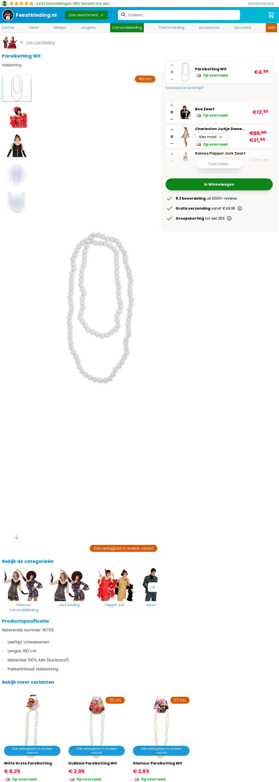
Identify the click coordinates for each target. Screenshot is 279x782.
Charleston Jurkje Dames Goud (220, 128)
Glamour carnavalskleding (23, 607)
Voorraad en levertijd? (185, 87)
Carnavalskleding (127, 27)
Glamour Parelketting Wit (157, 763)
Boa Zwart (205, 109)
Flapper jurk (115, 604)
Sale (271, 27)
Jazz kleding (69, 604)
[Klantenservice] (262, 3)
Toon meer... (219, 163)
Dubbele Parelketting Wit (92, 763)
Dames (8, 27)
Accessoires (209, 27)
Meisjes (60, 27)
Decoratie (242, 27)
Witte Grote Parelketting (28, 763)
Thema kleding (171, 27)
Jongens (88, 27)
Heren (34, 27)
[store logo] (29, 15)
